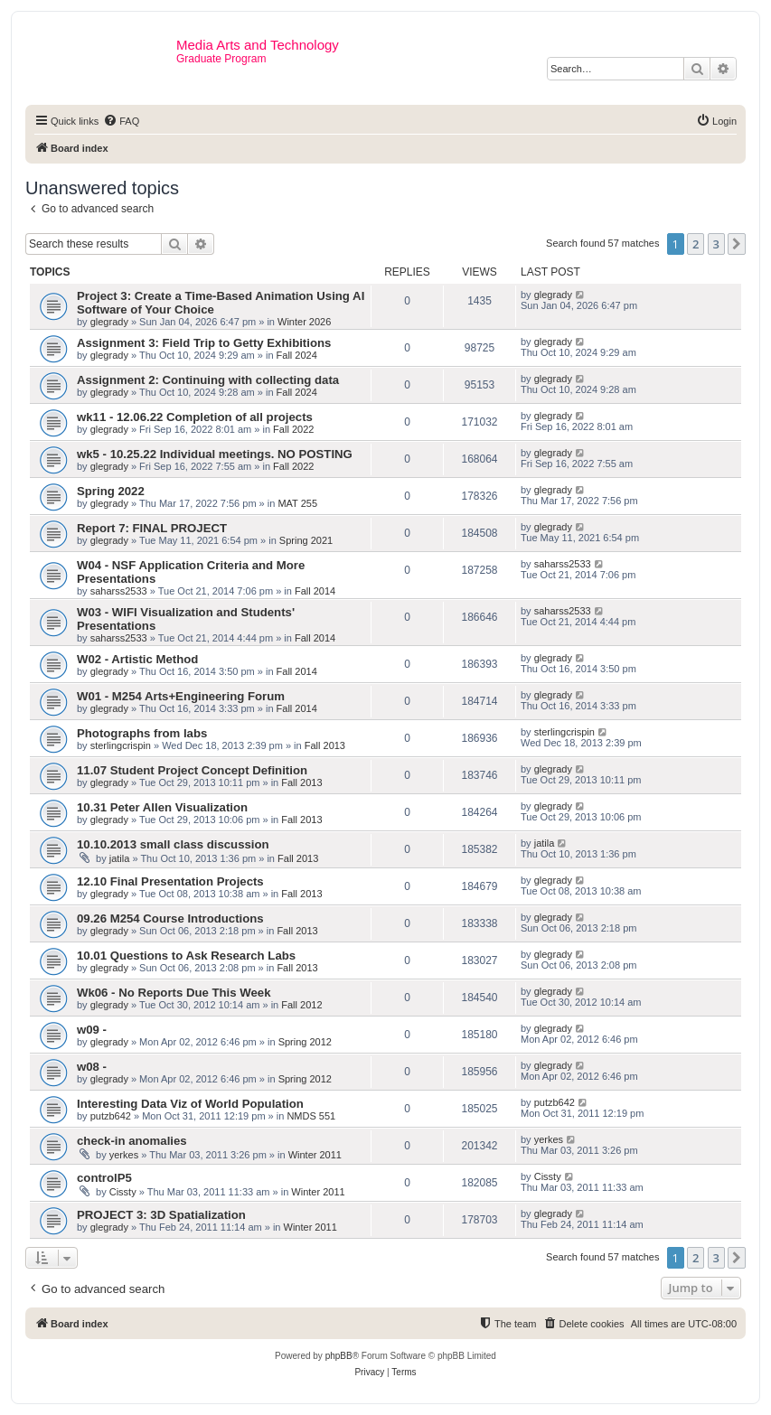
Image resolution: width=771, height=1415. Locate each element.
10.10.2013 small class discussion (173, 844)
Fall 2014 (315, 591)
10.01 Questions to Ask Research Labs (186, 955)
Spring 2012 (305, 1041)
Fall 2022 (293, 429)
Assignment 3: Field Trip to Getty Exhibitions (204, 343)
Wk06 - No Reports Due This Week (173, 992)
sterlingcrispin (120, 745)
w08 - (92, 1066)
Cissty (122, 1191)
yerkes (123, 1154)
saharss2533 (118, 591)
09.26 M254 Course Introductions (170, 918)
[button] (737, 244)
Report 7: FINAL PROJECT (152, 528)
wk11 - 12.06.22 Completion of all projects (195, 417)
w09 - (92, 1029)
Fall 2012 (301, 1004)
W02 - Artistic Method (137, 659)
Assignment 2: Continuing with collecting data (208, 380)
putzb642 (110, 1115)
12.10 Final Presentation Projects (170, 881)
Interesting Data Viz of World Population (190, 1103)
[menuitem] (121, 121)
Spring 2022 (111, 491)
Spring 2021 (306, 540)
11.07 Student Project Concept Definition (192, 770)
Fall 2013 (325, 745)
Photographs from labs (142, 733)
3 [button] (716, 244)
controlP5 (104, 1178)
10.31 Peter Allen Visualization (162, 807)
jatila (119, 858)
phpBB (339, 1356)
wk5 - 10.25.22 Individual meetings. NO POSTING (215, 454)
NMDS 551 (311, 1115)
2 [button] (695, 244)
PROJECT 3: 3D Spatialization (161, 1215)
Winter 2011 (315, 1154)
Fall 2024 (297, 355)
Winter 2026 (304, 321)
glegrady (109, 321)
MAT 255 (297, 503)
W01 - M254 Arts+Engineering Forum (181, 696)
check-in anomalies (132, 1141)
